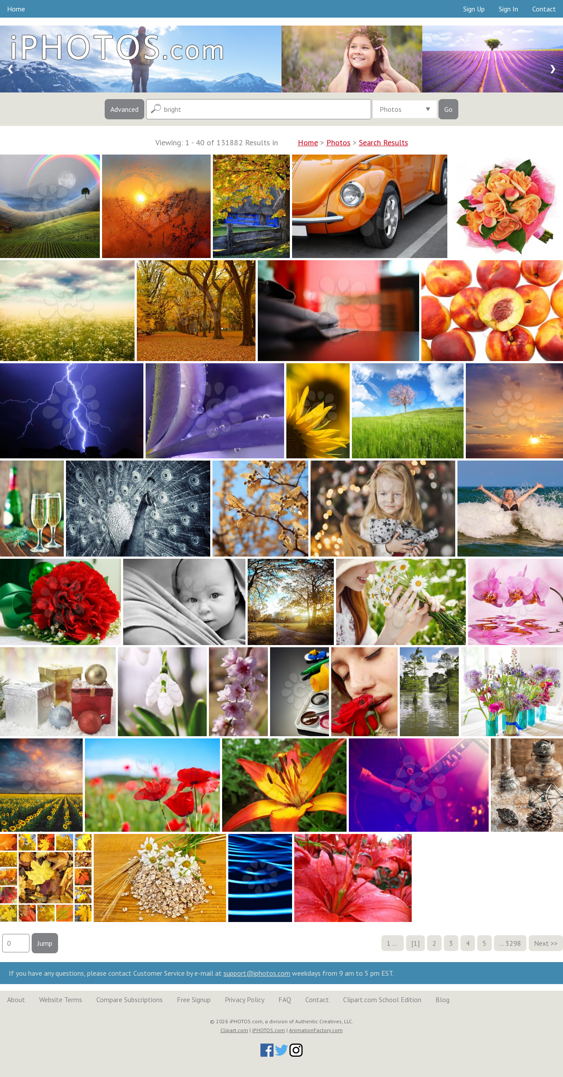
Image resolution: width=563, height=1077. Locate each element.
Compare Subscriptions (129, 999)
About (16, 999)
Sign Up (474, 8)
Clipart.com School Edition (382, 999)
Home (16, 8)
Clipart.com (234, 1030)
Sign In (508, 8)
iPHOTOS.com (268, 1030)
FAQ (284, 999)
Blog (442, 999)
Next (541, 943)
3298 (513, 943)
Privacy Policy (244, 999)
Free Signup (194, 999)
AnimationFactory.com (316, 1030)
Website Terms (60, 999)
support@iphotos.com (256, 973)
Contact (544, 8)
